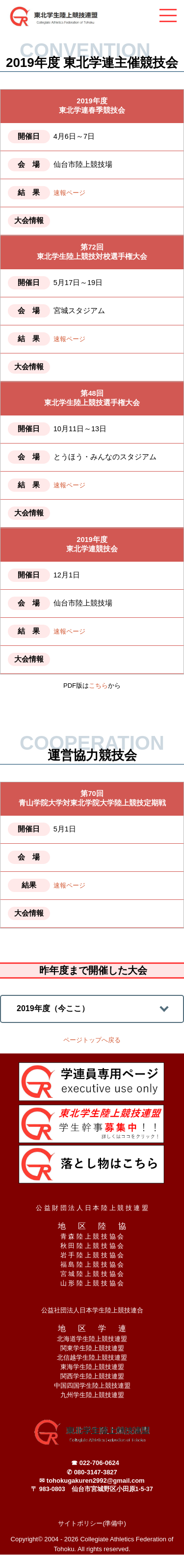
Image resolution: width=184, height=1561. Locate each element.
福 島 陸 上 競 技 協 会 (92, 1264)
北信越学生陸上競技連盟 (92, 1357)
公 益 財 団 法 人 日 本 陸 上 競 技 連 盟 (92, 1207)
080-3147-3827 (95, 1472)
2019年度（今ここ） (53, 1008)
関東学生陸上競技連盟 (92, 1348)
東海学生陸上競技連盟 (92, 1366)
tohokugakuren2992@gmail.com (96, 1480)
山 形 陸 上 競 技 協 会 (92, 1283)
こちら (98, 685)
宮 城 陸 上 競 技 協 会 (92, 1273)
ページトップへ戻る (92, 1040)
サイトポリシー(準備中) (92, 1523)
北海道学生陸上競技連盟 (92, 1338)
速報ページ (69, 192)
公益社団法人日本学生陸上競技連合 (92, 1310)
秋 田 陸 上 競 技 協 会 (92, 1245)
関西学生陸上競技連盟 (92, 1376)
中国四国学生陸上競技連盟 (92, 1385)
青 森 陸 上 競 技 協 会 (92, 1236)
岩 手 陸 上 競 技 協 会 (92, 1255)
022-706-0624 (99, 1462)
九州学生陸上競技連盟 (92, 1395)
